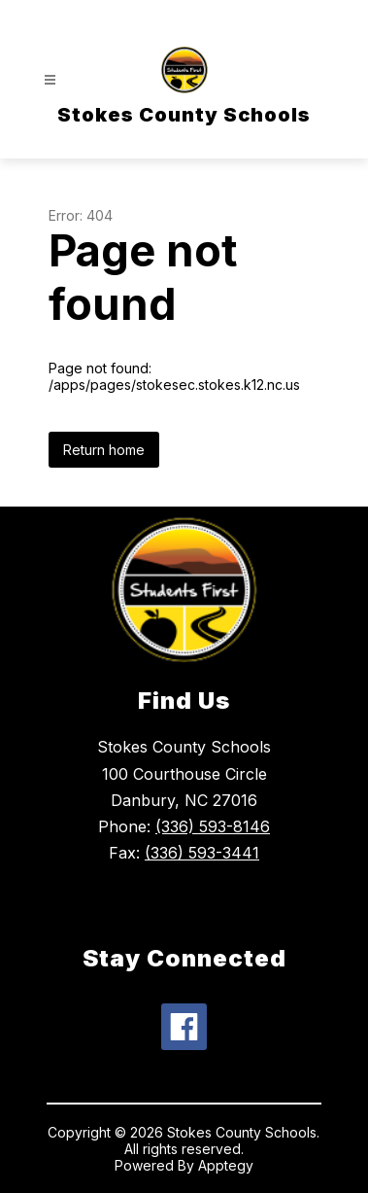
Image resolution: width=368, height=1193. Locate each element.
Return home (104, 449)
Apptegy (225, 1165)
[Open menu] (50, 80)
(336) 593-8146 (212, 826)
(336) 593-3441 (202, 852)
